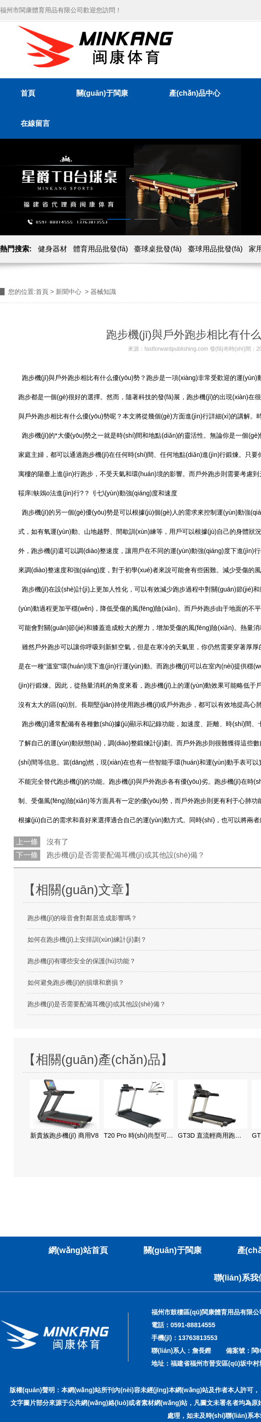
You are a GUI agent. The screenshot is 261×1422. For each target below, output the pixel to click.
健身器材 (52, 249)
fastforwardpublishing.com (176, 349)
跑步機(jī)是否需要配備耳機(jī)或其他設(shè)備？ (125, 855)
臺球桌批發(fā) (157, 249)
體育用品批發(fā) (100, 249)
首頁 (28, 93)
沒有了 (57, 842)
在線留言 (35, 123)
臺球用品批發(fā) (215, 249)
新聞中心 (68, 291)
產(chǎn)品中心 (194, 93)
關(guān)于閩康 (102, 93)
